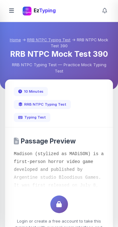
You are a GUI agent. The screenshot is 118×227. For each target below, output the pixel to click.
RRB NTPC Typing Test (48, 40)
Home (15, 40)
